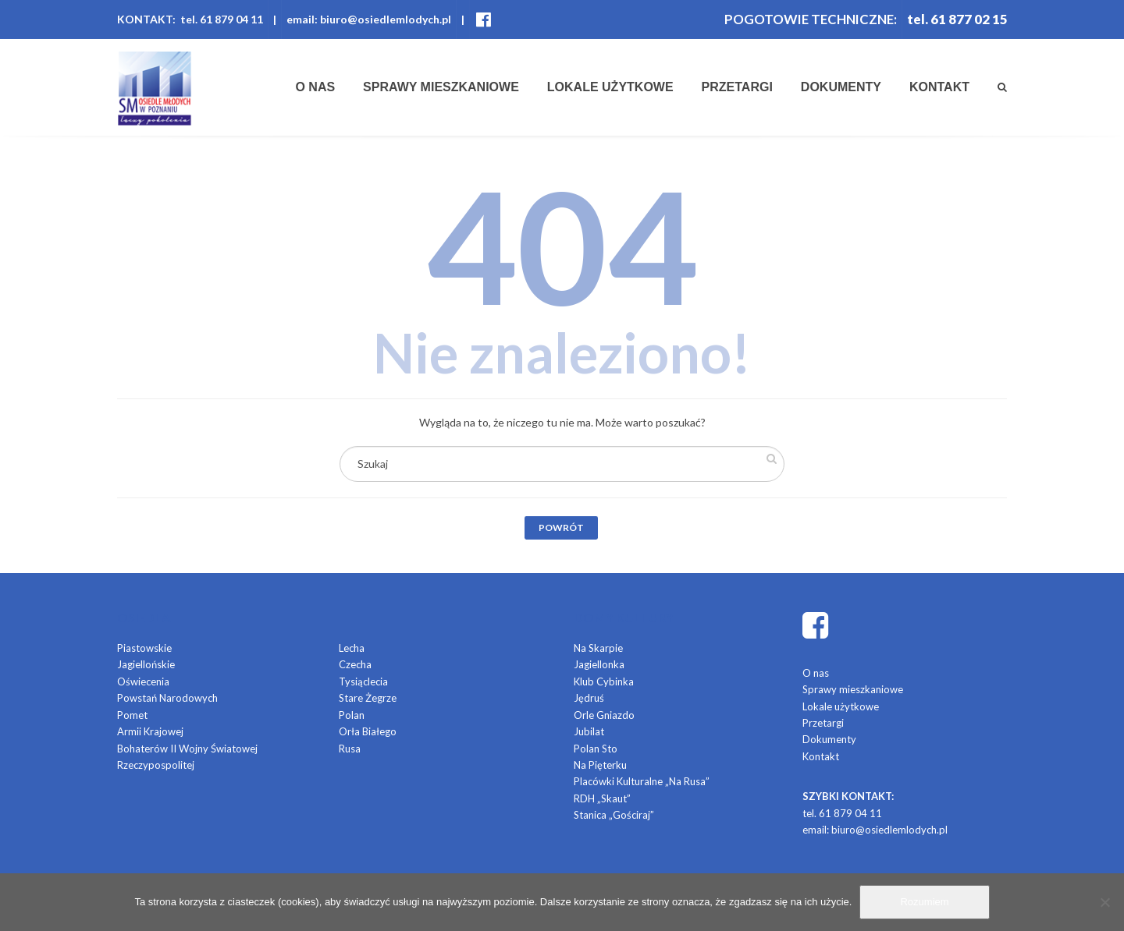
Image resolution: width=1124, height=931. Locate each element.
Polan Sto (595, 748)
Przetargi (737, 87)
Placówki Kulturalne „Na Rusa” (642, 781)
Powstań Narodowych (167, 698)
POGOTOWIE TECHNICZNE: (808, 19)
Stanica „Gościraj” (614, 815)
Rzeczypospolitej (155, 765)
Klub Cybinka (604, 681)
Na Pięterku (600, 765)
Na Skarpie (598, 648)
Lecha (352, 648)
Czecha (355, 664)
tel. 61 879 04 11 (842, 813)
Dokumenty (841, 87)
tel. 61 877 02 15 (957, 19)
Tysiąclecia (363, 681)
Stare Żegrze (368, 698)
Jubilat (589, 731)
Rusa (350, 748)
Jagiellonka (599, 664)
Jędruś (589, 698)
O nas (315, 87)
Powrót (561, 527)
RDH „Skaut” (602, 798)
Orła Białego (368, 731)
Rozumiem (924, 902)
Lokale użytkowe (610, 87)
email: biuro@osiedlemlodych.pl (368, 19)
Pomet (132, 715)
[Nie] (1104, 902)
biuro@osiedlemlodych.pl (889, 829)
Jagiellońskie (146, 664)
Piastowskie (144, 648)
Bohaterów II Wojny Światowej (187, 748)
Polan (352, 715)
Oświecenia (143, 681)
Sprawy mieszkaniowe (441, 87)
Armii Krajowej (150, 731)
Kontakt (939, 87)
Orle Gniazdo (604, 715)
